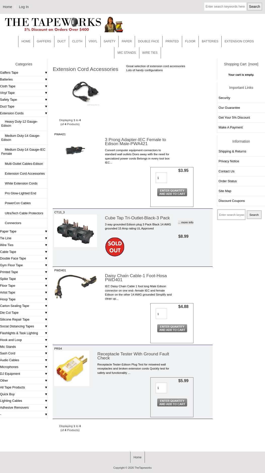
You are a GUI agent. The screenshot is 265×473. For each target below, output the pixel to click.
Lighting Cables (11, 401)
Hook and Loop (11, 340)
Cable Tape (8, 252)
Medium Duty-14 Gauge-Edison (20, 138)
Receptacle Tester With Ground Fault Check (133, 355)
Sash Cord (7, 353)
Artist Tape (7, 292)
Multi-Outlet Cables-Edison (22, 164)
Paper (127, 41)
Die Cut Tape (9, 312)
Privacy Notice (229, 161)
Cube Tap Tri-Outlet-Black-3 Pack (137, 217)
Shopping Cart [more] (241, 64)
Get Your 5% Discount (234, 117)
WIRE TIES (150, 53)
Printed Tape (9, 272)
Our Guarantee (229, 108)
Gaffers (44, 41)
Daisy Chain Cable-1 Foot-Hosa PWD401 (136, 277)
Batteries (210, 41)
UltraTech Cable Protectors (22, 213)
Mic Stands (8, 347)
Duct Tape (7, 106)
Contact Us (227, 171)
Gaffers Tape (9, 72)
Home (7, 7)
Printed (172, 41)
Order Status (228, 181)
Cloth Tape (7, 86)
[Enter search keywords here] (225, 7)
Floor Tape (7, 285)
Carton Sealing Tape (14, 306)
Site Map (225, 191)
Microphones (9, 367)
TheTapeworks (143, 467)
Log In (24, 7)
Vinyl (93, 41)
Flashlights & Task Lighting (19, 333)
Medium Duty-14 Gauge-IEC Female (23, 151)
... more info (185, 222)
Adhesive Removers (14, 407)
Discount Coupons (232, 201)
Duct (61, 41)
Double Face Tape (13, 258)
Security (224, 98)
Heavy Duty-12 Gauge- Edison (19, 123)
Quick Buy (7, 394)
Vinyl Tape (7, 93)
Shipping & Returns (232, 151)
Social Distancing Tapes (17, 326)
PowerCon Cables (16, 203)
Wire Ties (6, 245)
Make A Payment (231, 127)
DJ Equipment (10, 374)
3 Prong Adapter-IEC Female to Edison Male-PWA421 (135, 141)
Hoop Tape (7, 299)
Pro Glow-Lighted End (18, 193)
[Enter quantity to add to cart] (161, 177)
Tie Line (5, 238)
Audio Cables (9, 360)
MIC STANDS (126, 53)
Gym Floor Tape (11, 265)
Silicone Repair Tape (14, 319)
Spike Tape (8, 279)
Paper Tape (8, 231)
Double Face (148, 41)
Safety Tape (8, 99)
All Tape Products (12, 387)
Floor (190, 41)
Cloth (77, 41)
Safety (110, 41)
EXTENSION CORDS (239, 41)
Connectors (11, 223)
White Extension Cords (19, 183)
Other (4, 380)
